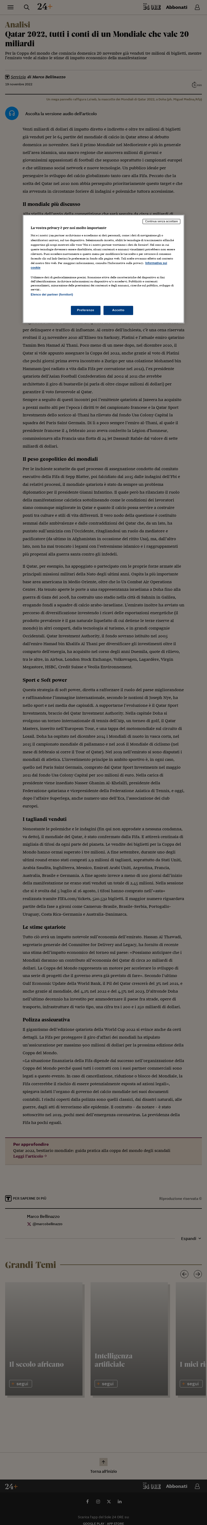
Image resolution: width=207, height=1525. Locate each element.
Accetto (118, 310)
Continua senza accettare (161, 221)
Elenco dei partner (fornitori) (52, 294)
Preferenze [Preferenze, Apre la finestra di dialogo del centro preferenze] (85, 310)
